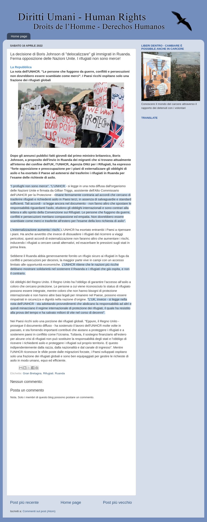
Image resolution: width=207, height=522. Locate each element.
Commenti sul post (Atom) (39, 511)
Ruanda (60, 373)
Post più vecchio (117, 502)
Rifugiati (48, 373)
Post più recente (24, 502)
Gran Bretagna (32, 373)
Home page (19, 36)
